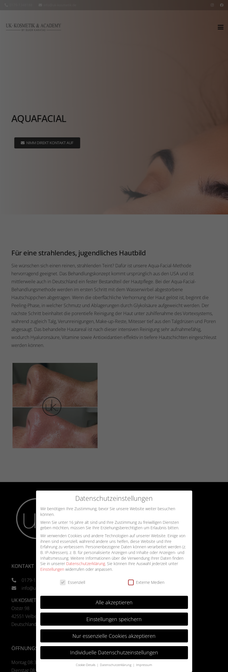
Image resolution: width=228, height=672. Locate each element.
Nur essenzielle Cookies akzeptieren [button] (114, 635)
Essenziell (72, 582)
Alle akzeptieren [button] (114, 602)
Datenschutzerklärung (85, 563)
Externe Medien (146, 582)
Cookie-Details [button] (86, 665)
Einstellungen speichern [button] (114, 619)
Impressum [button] (144, 665)
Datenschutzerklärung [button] (116, 665)
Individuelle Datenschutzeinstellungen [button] (114, 652)
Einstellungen (52, 569)
